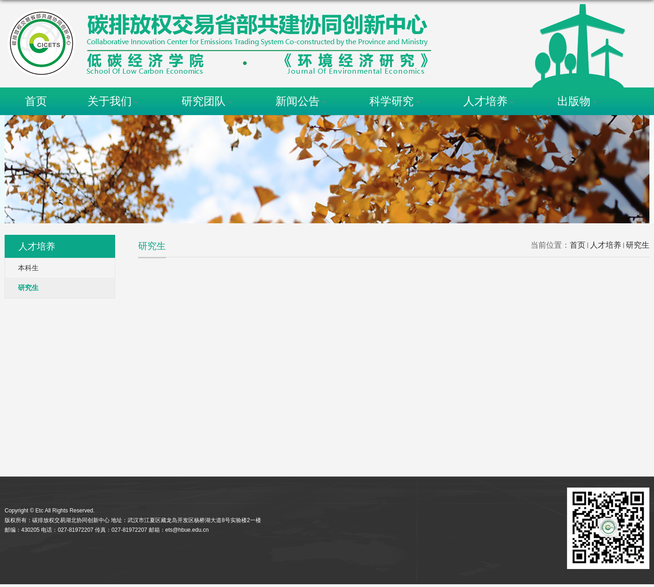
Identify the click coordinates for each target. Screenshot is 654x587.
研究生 (637, 245)
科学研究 (396, 101)
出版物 (578, 101)
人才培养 (490, 101)
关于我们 (114, 101)
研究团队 (208, 101)
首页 (36, 101)
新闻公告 (302, 101)
